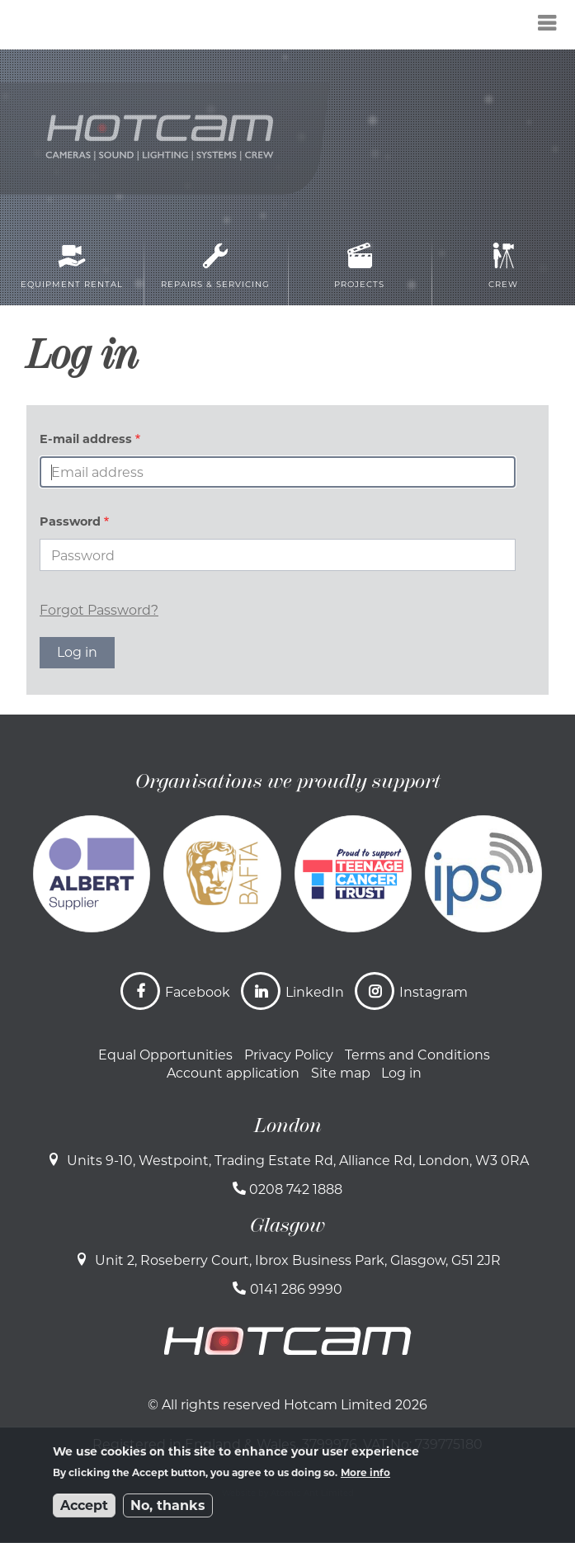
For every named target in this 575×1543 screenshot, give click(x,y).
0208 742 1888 (295, 1189)
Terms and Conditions (417, 1055)
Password (70, 521)
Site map (340, 1073)
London (288, 1125)
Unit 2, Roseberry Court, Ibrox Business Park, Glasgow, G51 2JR (298, 1260)
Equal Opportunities (165, 1055)
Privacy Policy (288, 1055)
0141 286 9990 (296, 1289)
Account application (233, 1073)
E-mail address (86, 439)
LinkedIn (314, 992)
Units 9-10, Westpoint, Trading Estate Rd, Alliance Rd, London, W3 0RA (298, 1160)
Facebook (197, 992)
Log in (401, 1073)
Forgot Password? (99, 610)
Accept (84, 1505)
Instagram (433, 992)
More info (365, 1472)
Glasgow (287, 1225)
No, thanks (167, 1505)
